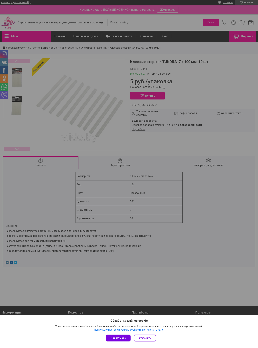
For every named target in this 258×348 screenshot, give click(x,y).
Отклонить (145, 338)
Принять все (118, 338)
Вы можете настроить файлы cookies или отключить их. (127, 329)
